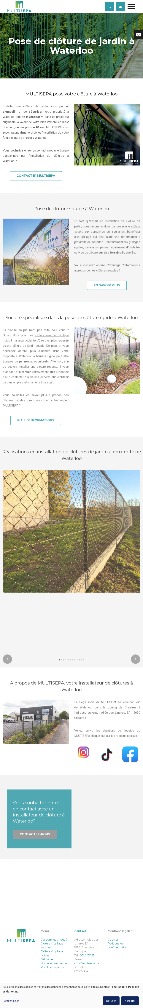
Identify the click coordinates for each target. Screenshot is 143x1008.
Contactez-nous (35, 837)
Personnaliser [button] (11, 1000)
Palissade (47, 959)
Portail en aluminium (54, 963)
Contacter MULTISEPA (36, 175)
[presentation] (7, 662)
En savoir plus (107, 288)
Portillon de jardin (52, 967)
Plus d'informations (35, 423)
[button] (59, 662)
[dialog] (71, 995)
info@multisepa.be (86, 963)
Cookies (113, 939)
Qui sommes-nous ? (54, 939)
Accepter (130, 1000)
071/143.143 (87, 955)
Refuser (111, 1000)
